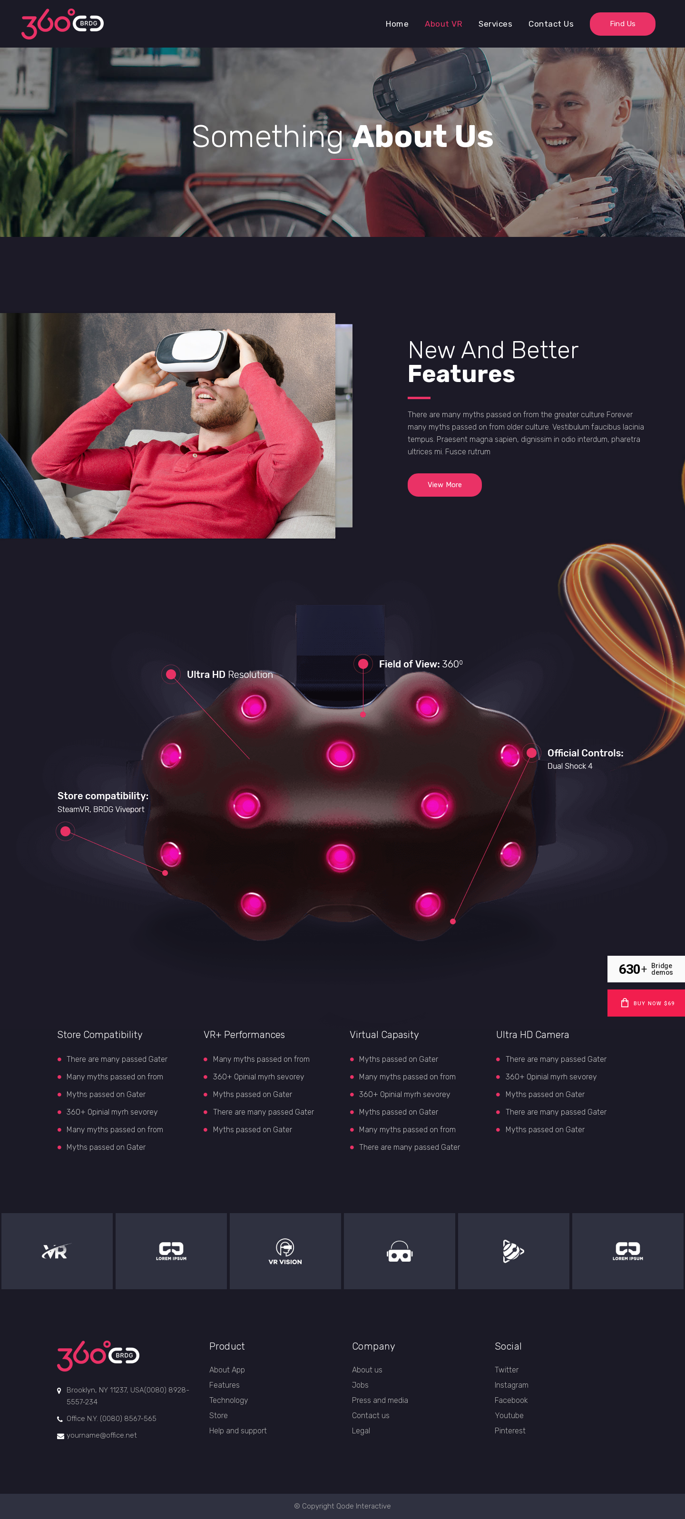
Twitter (507, 1369)
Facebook (511, 1400)
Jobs (360, 1385)
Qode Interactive (363, 1506)
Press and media (380, 1400)
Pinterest (510, 1430)
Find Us (623, 24)
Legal (361, 1430)
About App (227, 1369)
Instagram (511, 1385)
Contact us (371, 1415)
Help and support (238, 1430)
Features (224, 1385)
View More (445, 484)
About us (367, 1369)
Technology (228, 1400)
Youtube (509, 1415)
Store (218, 1415)
